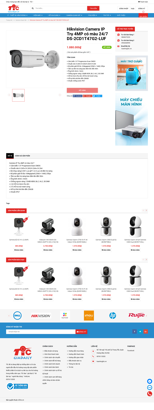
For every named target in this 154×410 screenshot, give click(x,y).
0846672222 (125, 39)
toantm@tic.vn (126, 51)
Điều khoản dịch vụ (75, 363)
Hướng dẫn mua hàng (76, 353)
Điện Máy (35, 16)
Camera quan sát (68, 16)
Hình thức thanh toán (51, 356)
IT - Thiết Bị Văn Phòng (16, 16)
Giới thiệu (110, 16)
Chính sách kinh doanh (52, 366)
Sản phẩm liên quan (16, 213)
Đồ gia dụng (50, 16)
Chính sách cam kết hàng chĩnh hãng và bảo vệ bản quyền (52, 382)
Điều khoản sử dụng (51, 353)
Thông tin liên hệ (74, 366)
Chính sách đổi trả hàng (52, 363)
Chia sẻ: (69, 98)
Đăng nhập (123, 8)
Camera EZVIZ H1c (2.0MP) (18, 242)
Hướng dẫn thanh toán (76, 356)
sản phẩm (143, 18)
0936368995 (125, 45)
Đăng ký (141, 8)
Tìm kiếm (93, 8)
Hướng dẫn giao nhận (76, 359)
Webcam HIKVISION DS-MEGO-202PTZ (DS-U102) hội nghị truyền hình (48, 244)
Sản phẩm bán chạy (16, 262)
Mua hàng (18, 252)
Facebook (130, 353)
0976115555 (101, 358)
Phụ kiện (85, 16)
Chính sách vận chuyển (52, 359)
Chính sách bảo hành (51, 369)
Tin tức (98, 16)
